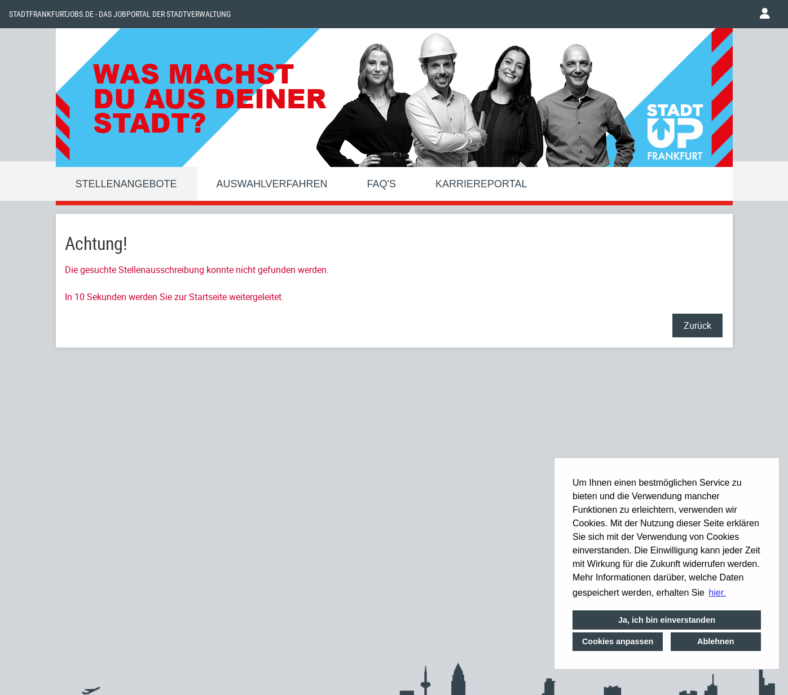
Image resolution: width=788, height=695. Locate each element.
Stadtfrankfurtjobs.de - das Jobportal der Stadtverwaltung (120, 14)
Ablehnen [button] (715, 641)
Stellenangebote (126, 184)
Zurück (697, 325)
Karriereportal (481, 184)
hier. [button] (717, 592)
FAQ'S (381, 184)
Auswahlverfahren (272, 184)
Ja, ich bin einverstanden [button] (666, 619)
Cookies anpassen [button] (617, 641)
